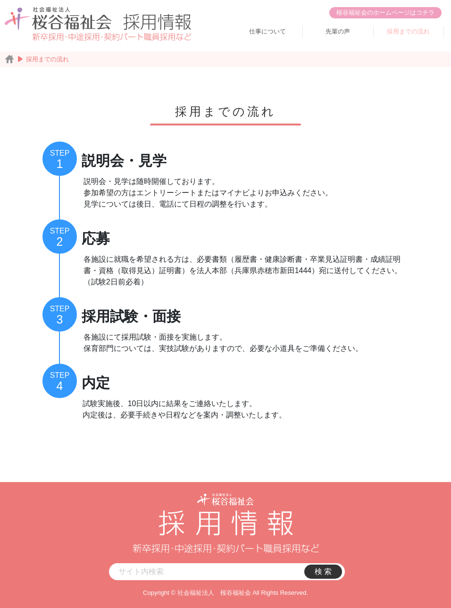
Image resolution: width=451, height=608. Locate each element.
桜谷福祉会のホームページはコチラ (385, 12)
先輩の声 (338, 31)
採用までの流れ (408, 31)
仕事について (267, 31)
